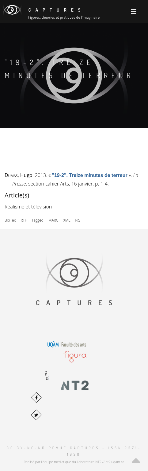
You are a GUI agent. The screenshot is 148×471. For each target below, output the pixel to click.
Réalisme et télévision (28, 206)
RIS (77, 220)
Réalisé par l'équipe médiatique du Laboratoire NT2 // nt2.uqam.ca (74, 461)
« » (89, 175)
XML (66, 220)
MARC (53, 220)
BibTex (10, 220)
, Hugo (18, 175)
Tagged (38, 220)
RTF (23, 220)
